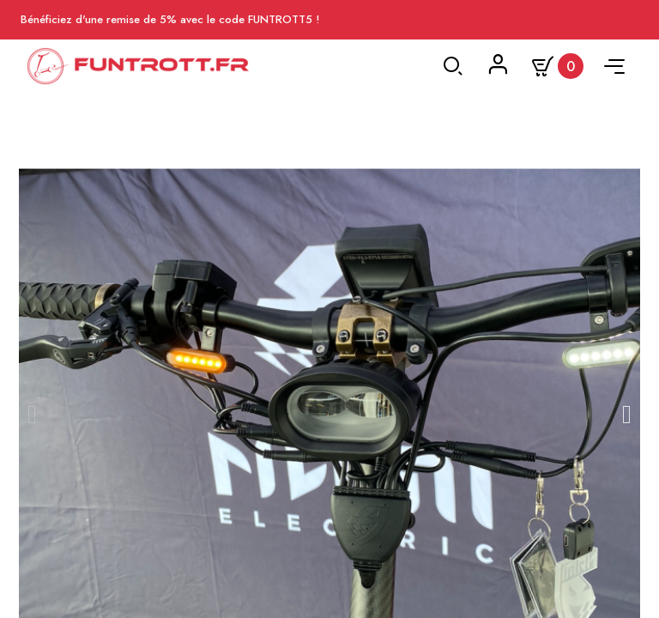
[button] (32, 414)
